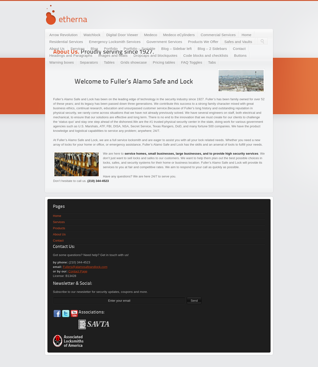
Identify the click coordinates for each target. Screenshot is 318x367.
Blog (94, 49)
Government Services (164, 42)
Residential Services (66, 42)
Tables (109, 62)
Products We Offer (203, 42)
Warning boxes (61, 62)
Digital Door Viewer (122, 35)
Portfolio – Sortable (139, 49)
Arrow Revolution (63, 35)
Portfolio (111, 49)
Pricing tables (164, 62)
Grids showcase (134, 62)
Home (246, 35)
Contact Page (77, 271)
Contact (239, 49)
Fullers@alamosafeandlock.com (85, 267)
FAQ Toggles (191, 62)
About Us (57, 49)
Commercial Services (218, 35)
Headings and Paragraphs (70, 55)
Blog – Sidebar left (176, 49)
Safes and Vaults (238, 42)
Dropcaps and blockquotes (156, 55)
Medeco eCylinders (179, 35)
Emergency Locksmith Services (115, 42)
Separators (89, 62)
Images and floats (113, 55)
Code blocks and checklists (205, 55)
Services (77, 49)
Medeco (150, 35)
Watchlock (92, 35)
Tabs (212, 62)
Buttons (240, 55)
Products (59, 228)
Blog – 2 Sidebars (212, 49)
